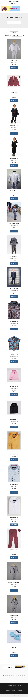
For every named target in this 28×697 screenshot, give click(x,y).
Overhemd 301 (14, 321)
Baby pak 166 (14, 60)
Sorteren (14, 32)
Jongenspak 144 (14, 191)
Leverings (13, 690)
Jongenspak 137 (14, 158)
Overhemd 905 (14, 484)
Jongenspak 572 (14, 256)
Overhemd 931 (14, 517)
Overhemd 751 (14, 386)
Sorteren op (8, 35)
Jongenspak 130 (14, 125)
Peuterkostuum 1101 (14, 582)
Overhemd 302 (14, 354)
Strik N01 (14, 648)
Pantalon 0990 (14, 550)
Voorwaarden (19, 690)
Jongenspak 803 (14, 289)
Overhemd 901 (14, 452)
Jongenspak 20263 (14, 223)
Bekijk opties (14, 67)
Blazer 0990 (14, 93)
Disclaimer (8, 690)
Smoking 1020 (14, 615)
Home (10, 1)
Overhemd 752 (14, 419)
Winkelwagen (16, 1)
